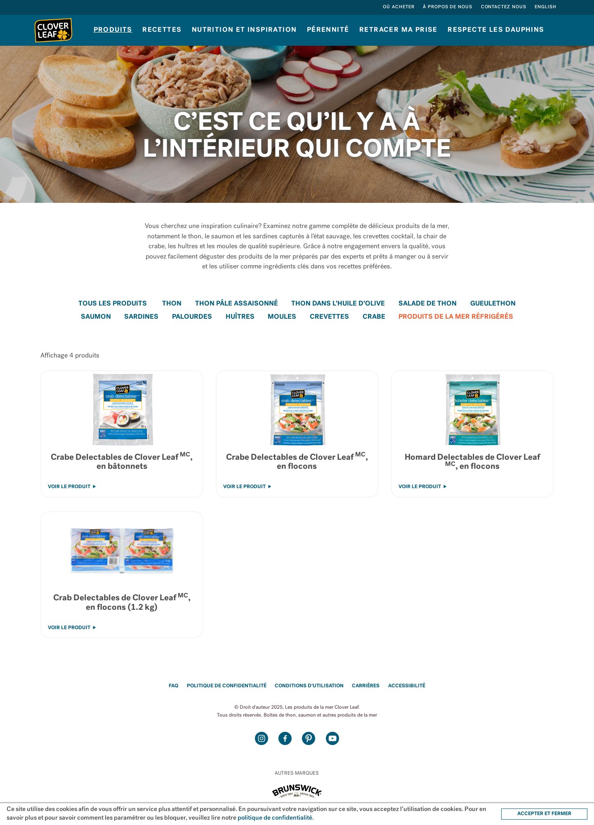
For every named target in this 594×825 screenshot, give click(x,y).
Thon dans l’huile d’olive (338, 304)
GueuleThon (493, 304)
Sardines (141, 317)
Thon (172, 304)
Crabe (374, 317)
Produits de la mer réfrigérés (455, 317)
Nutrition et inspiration (244, 30)
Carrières (366, 686)
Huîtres (240, 317)
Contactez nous (504, 7)
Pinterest (308, 738)
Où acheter (399, 7)
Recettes (162, 30)
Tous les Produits (112, 304)
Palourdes (192, 317)
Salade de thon (427, 304)
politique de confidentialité (275, 818)
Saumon (96, 317)
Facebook (285, 738)
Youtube (332, 738)
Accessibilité (406, 686)
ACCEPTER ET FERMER (544, 813)
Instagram (261, 738)
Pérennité (328, 30)
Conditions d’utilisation (309, 686)
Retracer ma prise (398, 30)
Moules (282, 317)
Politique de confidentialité (226, 686)
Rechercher (370, 7)
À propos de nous (447, 7)
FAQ (173, 686)
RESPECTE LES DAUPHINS (496, 30)
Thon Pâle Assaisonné (236, 304)
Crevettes (329, 317)
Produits (113, 30)
